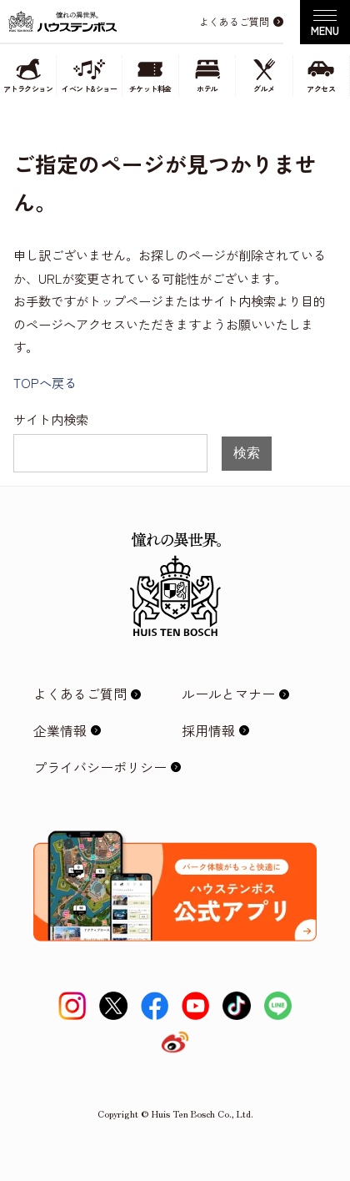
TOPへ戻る (45, 382)
